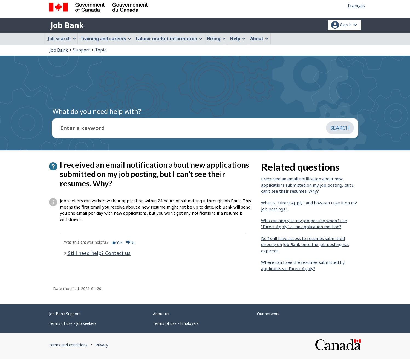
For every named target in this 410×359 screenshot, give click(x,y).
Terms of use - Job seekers (73, 323)
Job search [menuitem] (62, 39)
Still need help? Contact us (99, 253)
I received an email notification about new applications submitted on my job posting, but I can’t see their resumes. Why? (307, 185)
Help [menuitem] (238, 39)
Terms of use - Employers (176, 323)
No (130, 242)
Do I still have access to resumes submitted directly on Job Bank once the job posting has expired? (305, 244)
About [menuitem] (259, 39)
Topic (100, 50)
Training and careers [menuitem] (105, 39)
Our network (268, 313)
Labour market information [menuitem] (169, 39)
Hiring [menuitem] (216, 39)
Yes (117, 242)
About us (161, 313)
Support (81, 50)
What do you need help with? (97, 111)
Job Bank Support (64, 313)
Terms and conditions (68, 345)
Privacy (102, 345)
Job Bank (67, 25)
